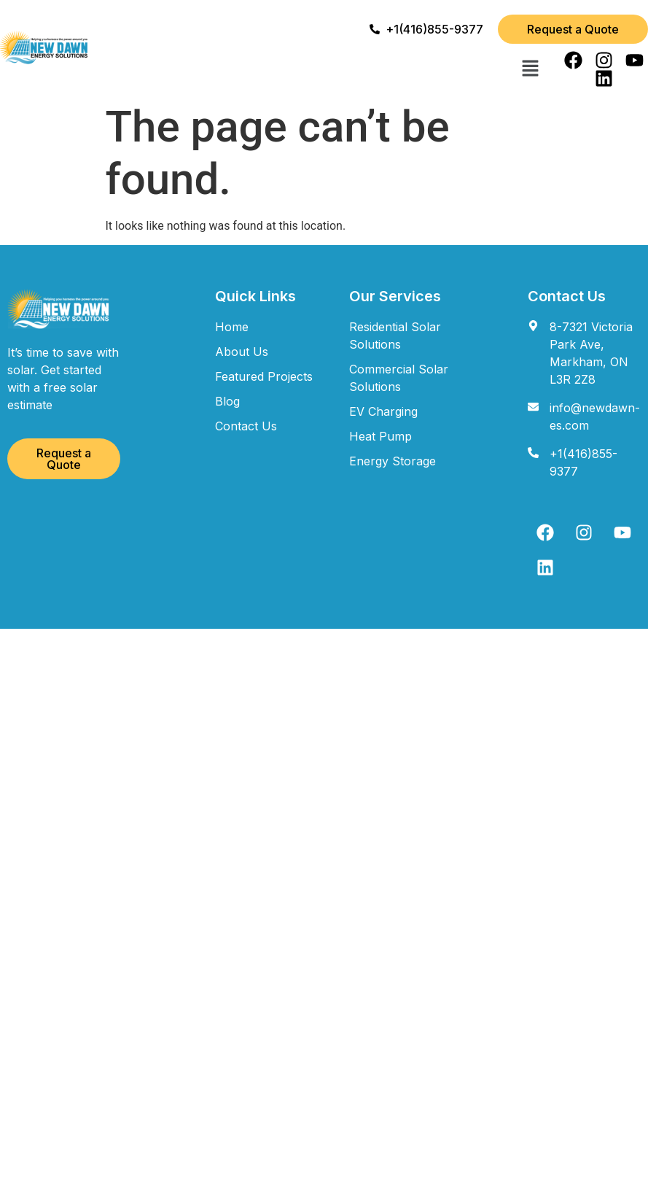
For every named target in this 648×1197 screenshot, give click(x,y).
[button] (529, 69)
